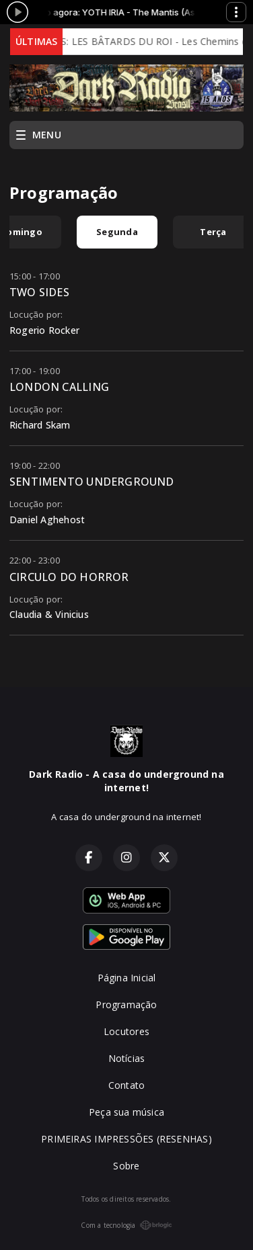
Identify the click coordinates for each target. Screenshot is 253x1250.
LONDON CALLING (59, 387)
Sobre (126, 1165)
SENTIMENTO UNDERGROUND (91, 481)
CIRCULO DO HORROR (69, 577)
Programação (126, 1004)
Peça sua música (126, 1112)
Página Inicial (127, 977)
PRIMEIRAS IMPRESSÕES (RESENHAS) (126, 1138)
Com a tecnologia (126, 1225)
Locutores (126, 1031)
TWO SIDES (39, 292)
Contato (126, 1085)
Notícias (126, 1058)
